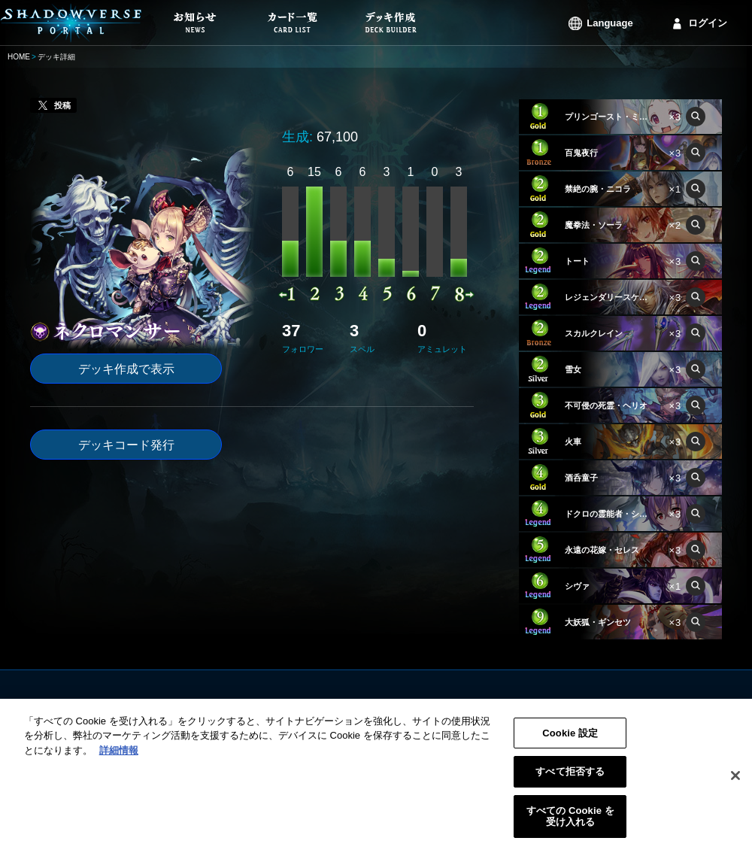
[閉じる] (735, 781)
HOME (19, 57)
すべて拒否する (570, 777)
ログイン (707, 23)
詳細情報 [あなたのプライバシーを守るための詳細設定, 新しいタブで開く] (118, 756)
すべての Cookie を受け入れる (570, 822)
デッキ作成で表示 (126, 369)
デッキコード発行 (126, 445)
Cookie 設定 (570, 739)
